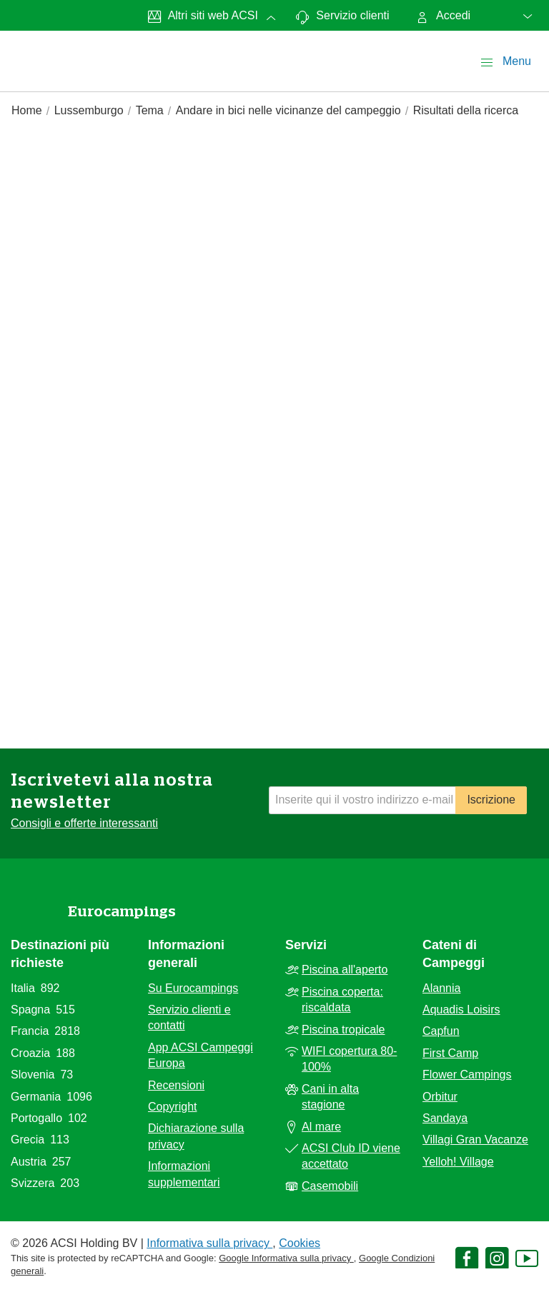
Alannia (441, 988)
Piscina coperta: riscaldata (342, 999)
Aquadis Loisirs (461, 1009)
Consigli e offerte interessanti (84, 823)
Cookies (299, 1243)
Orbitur (440, 1097)
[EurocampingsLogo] (44, 46)
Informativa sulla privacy (209, 1243)
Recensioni (176, 1085)
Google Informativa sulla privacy (286, 1258)
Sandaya (445, 1118)
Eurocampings (122, 911)
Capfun (441, 1031)
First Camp (450, 1053)
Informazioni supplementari (184, 1174)
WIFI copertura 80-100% (349, 1059)
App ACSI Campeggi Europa (200, 1055)
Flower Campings (466, 1074)
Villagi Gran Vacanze (475, 1139)
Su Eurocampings (193, 988)
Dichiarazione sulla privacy (196, 1136)
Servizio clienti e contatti (189, 1017)
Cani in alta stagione (330, 1097)
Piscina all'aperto (344, 969)
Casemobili (330, 1186)
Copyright (172, 1107)
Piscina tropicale (343, 1029)
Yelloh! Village (458, 1162)
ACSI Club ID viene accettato (351, 1156)
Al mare (321, 1127)
